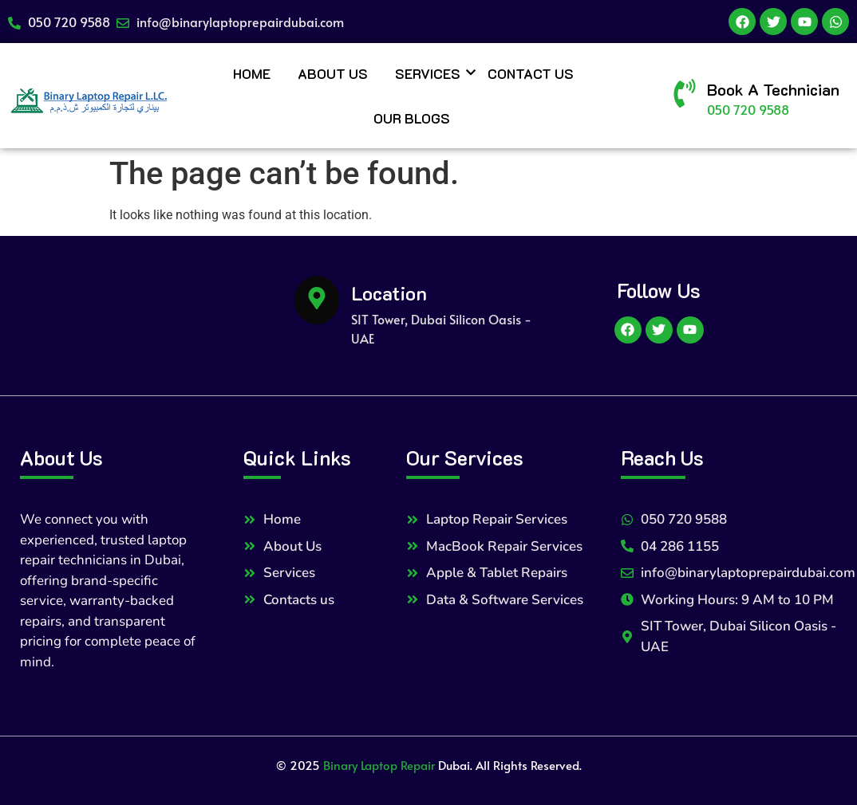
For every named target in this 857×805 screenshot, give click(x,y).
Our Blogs (411, 118)
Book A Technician (773, 89)
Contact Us (531, 73)
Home (252, 73)
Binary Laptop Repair (379, 764)
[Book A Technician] (684, 95)
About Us (333, 73)
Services (430, 73)
